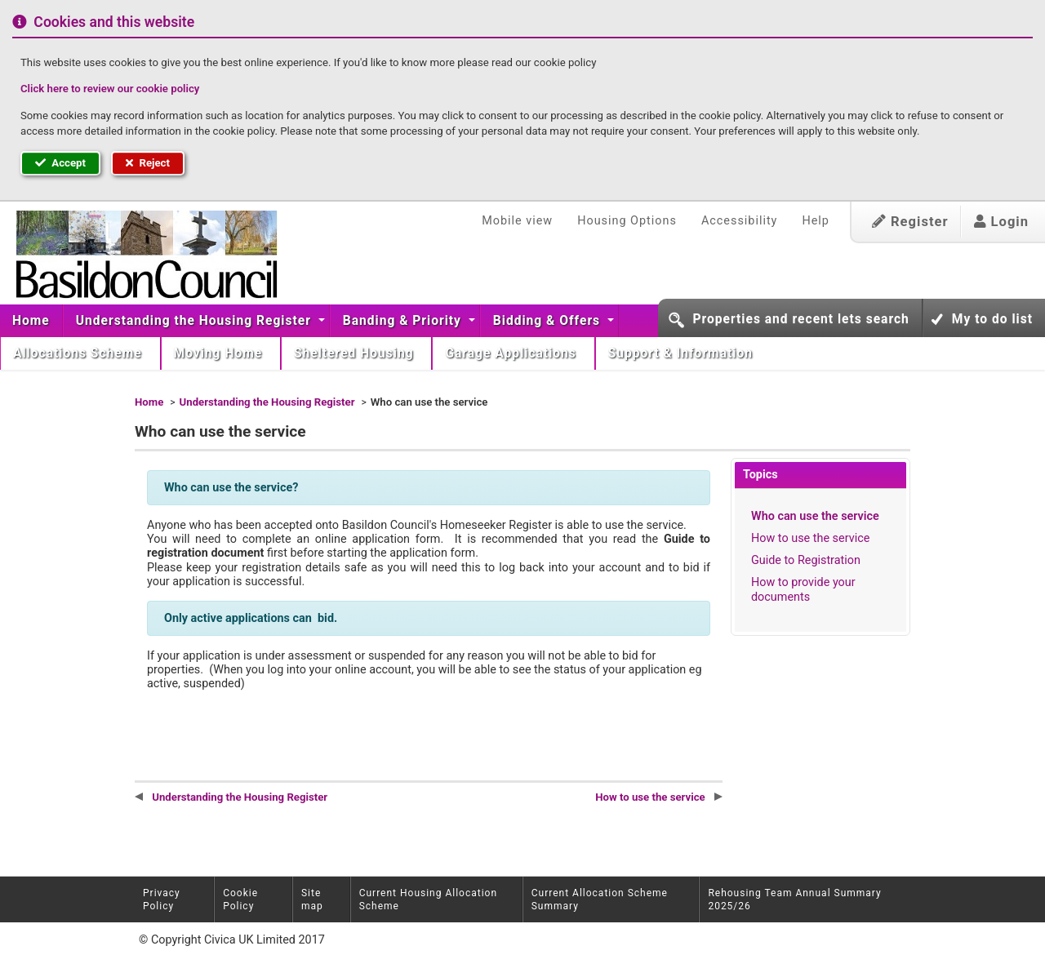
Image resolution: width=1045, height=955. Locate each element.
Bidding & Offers (548, 320)
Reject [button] (148, 163)
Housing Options (627, 221)
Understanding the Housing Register (195, 320)
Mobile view (517, 221)
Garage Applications (512, 353)
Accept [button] (60, 163)
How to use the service (810, 538)
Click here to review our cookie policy (109, 88)
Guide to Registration (805, 560)
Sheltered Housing (355, 353)
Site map (312, 899)
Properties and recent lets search (800, 319)
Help (815, 221)
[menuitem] (31, 320)
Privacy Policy (161, 899)
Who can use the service (815, 516)
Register (910, 221)
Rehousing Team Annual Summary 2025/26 (794, 899)
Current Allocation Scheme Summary (599, 899)
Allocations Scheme (79, 353)
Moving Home (220, 353)
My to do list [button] (992, 319)
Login (1001, 221)
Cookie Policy (240, 899)
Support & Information (682, 353)
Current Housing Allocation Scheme (428, 899)
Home (31, 320)
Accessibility (739, 221)
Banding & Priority (404, 320)
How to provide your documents (803, 589)
